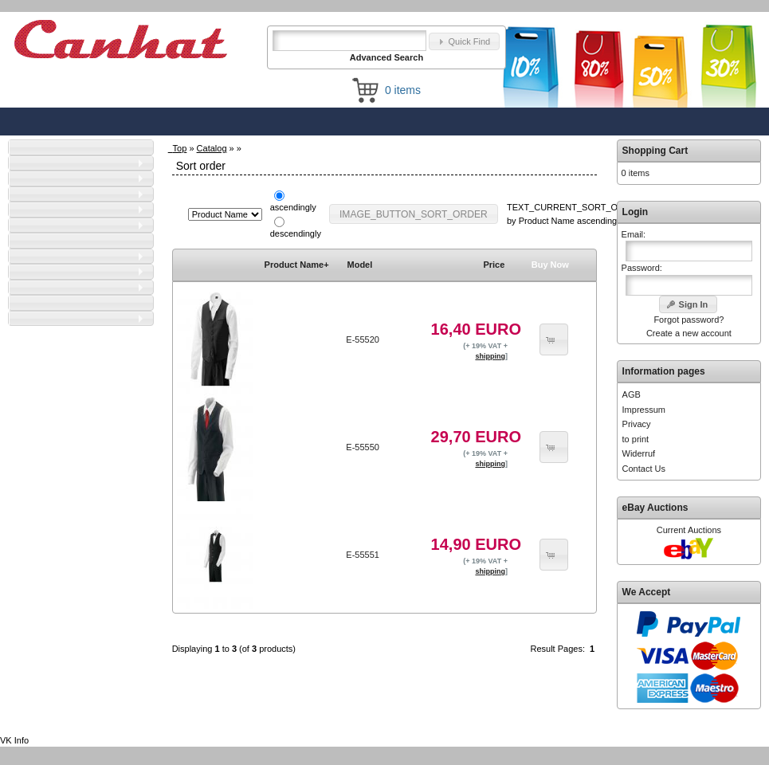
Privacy (636, 424)
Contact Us (643, 468)
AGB (631, 394)
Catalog (212, 148)
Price (493, 264)
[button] (464, 42)
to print (635, 439)
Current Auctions (689, 530)
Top (180, 148)
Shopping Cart (655, 150)
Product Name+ (297, 264)
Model (360, 264)
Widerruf (639, 453)
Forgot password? (688, 319)
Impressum (643, 409)
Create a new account (689, 333)
